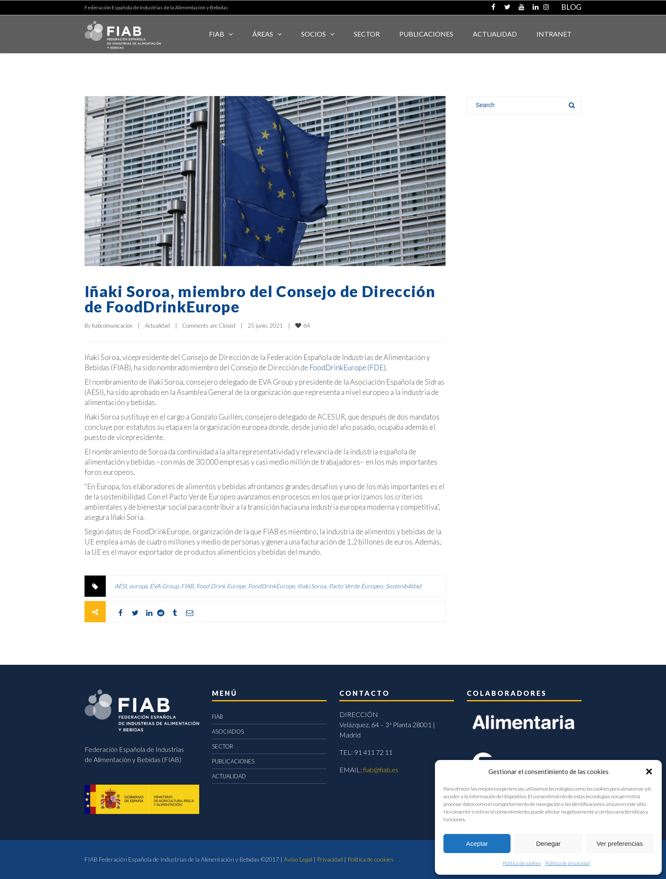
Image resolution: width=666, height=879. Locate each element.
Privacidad (330, 859)
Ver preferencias (619, 843)
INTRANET (554, 34)
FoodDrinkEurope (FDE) (347, 367)
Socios (313, 34)
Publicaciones (426, 34)
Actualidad (157, 325)
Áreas (262, 34)
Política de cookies (522, 863)
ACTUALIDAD (495, 34)
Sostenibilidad (403, 586)
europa (138, 586)
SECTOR (367, 34)
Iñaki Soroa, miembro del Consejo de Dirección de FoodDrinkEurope (260, 299)
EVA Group (164, 586)
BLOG (571, 6)
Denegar (548, 843)
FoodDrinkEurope (271, 586)
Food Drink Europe (221, 586)
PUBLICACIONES (233, 761)
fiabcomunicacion (112, 325)
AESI (121, 586)
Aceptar (477, 843)
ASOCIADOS (228, 731)
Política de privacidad (567, 863)
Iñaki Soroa (311, 586)
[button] (649, 771)
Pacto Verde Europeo (356, 586)
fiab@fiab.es (380, 770)
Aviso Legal (298, 859)
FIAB (216, 34)
